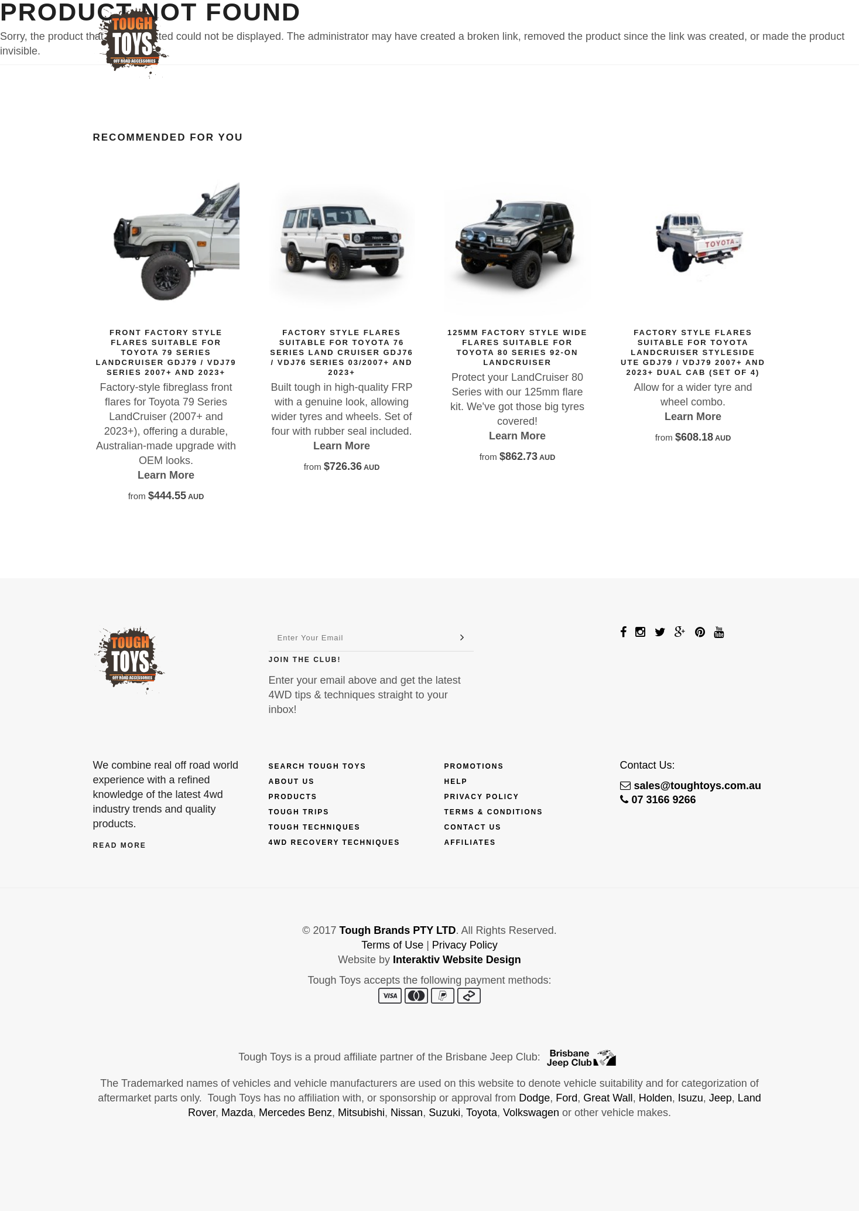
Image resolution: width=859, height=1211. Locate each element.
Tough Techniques (315, 827)
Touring (600, 27)
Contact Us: (647, 765)
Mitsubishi (361, 1112)
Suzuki (444, 1112)
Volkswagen (531, 1112)
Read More (119, 845)
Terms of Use (392, 945)
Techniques (532, 27)
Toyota (481, 1112)
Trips (472, 27)
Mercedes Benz (295, 1112)
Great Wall (607, 1098)
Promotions (474, 766)
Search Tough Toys (318, 766)
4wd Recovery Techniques (335, 842)
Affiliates (470, 842)
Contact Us (666, 27)
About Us (292, 781)
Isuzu (690, 1098)
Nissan (407, 1112)
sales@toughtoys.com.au (691, 786)
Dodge (534, 1098)
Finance (422, 27)
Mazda (237, 1112)
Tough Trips (299, 812)
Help (456, 781)
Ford (566, 1098)
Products (356, 27)
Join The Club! (305, 660)
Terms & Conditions (493, 812)
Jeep (720, 1098)
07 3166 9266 (658, 800)
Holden (655, 1098)
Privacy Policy (481, 797)
